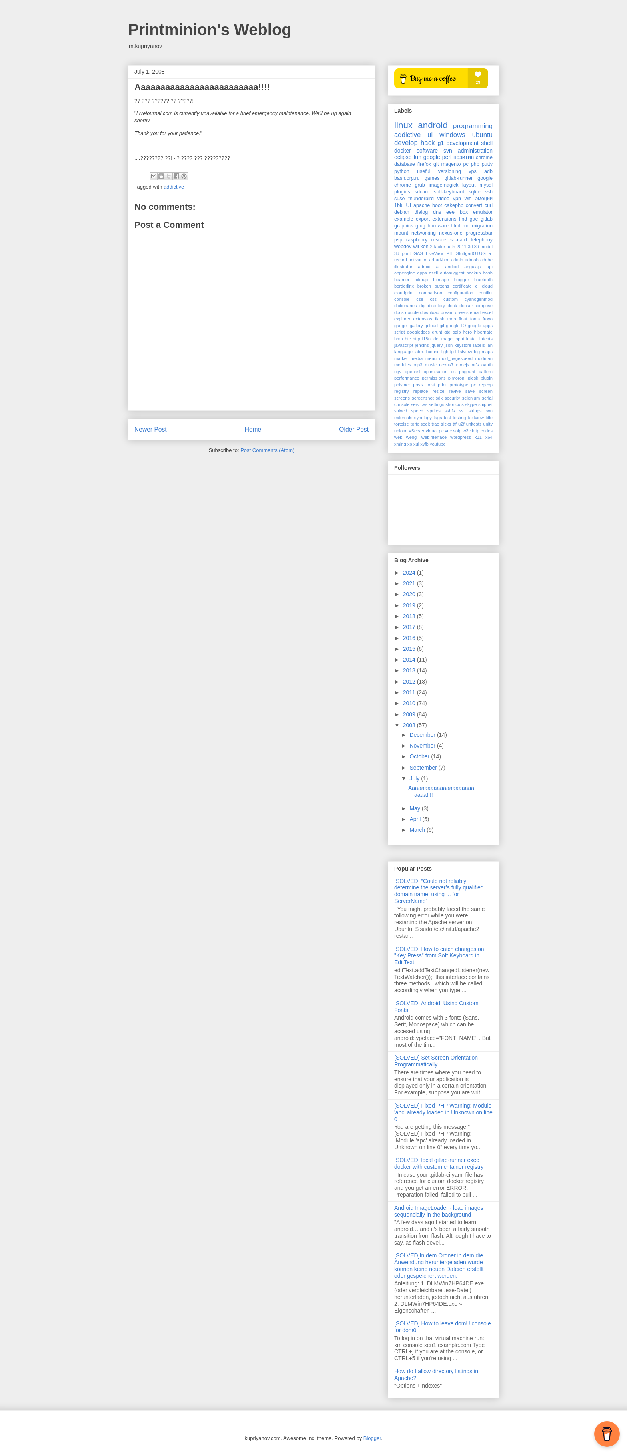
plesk (473, 378)
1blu (399, 205)
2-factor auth (442, 246)
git (436, 164)
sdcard (422, 192)
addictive (174, 187)
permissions (434, 378)
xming (400, 444)
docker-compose (476, 305)
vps (473, 171)
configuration (460, 292)
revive (455, 391)
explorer (402, 318)
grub (420, 185)
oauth (487, 364)
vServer (417, 430)
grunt (437, 332)
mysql (486, 185)
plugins (402, 192)
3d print (402, 253)
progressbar (479, 233)
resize (439, 391)
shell (487, 143)
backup (474, 273)
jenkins (422, 345)
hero (467, 332)
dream (447, 312)
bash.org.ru (407, 178)
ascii (433, 273)
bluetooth (483, 279)
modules (402, 364)
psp (398, 240)
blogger (461, 279)
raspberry (416, 240)
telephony (482, 240)
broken (424, 286)
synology (423, 417)
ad (431, 259)
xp (409, 444)
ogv (397, 371)
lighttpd (448, 351)
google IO (456, 325)
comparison (430, 292)
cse (419, 299)
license (433, 351)
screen (486, 391)
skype (471, 404)
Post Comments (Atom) (267, 450)
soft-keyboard (449, 192)
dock (452, 305)
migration (482, 226)
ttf (455, 424)
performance (406, 378)
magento (451, 164)
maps (487, 351)
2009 (410, 714)
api (490, 266)
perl (446, 157)
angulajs (472, 266)
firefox (424, 164)
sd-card (458, 240)
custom (450, 299)
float (463, 318)
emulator (483, 212)
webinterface (434, 437)
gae (474, 219)
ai (438, 266)
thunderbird (421, 198)
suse (399, 198)
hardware (438, 226)
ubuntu (482, 135)
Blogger (372, 1438)
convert (474, 205)
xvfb (424, 444)
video (443, 198)
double (412, 312)
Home (253, 429)
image (446, 338)
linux (403, 125)
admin (457, 259)
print (442, 384)
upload (401, 430)
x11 (478, 437)
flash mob (445, 318)
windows (452, 135)
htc (408, 338)
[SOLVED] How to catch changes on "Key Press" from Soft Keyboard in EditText (439, 956)
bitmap (421, 279)
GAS (418, 253)
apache (421, 205)
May (415, 808)
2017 (410, 627)
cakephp (453, 205)
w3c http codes (478, 430)
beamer (401, 279)
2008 (410, 725)
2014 (410, 659)
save (470, 391)
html (456, 226)
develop (406, 143)
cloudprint (404, 292)
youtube (438, 444)
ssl (462, 410)
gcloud (431, 325)
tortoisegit (420, 424)
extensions (444, 219)
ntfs (475, 364)
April (415, 819)
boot (437, 205)
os (453, 371)
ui (430, 135)
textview (476, 417)
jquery (437, 345)
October (420, 756)
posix (418, 384)
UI (408, 205)
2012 (410, 681)
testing (459, 417)
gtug (420, 226)
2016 (410, 638)
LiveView (435, 253)
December (423, 735)
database (404, 164)
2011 (462, 246)
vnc (448, 430)
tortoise (401, 424)
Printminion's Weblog (210, 29)
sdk (439, 398)
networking (423, 233)
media (417, 358)
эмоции (484, 198)
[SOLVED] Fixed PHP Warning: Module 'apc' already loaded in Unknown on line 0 (443, 1112)
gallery (416, 325)
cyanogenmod (479, 299)
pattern (486, 371)
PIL (450, 253)
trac (435, 424)
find (463, 219)
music (431, 364)
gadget (401, 325)
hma (398, 338)
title (489, 417)
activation (418, 259)
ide (436, 338)
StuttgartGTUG (471, 253)
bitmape (441, 279)
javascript (403, 345)
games (432, 178)
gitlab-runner (459, 178)
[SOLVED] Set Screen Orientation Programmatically (436, 1061)
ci (477, 286)
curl (489, 205)
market (401, 358)
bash (488, 273)
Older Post (354, 429)
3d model (483, 246)
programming (473, 126)
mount (401, 233)
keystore (463, 345)
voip (457, 430)
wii (416, 246)
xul (416, 444)
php (475, 164)
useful (424, 171)
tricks (446, 424)
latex (419, 351)
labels (479, 345)
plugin (487, 378)
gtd (447, 332)
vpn (457, 198)
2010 (410, 703)
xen (425, 246)
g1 (441, 143)
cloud (487, 286)
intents (486, 338)
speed (417, 410)
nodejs (462, 364)
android (433, 125)
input (459, 338)
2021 (410, 583)
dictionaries (405, 305)
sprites (434, 410)
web (398, 437)
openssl (413, 371)
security (452, 398)
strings (475, 410)
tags (437, 417)
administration (475, 150)
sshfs (450, 410)
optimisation (436, 371)
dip (422, 305)
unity (488, 424)
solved (400, 410)
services (419, 404)
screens (402, 398)
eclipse (403, 157)
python (401, 171)
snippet (485, 404)
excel (487, 312)
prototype (459, 384)
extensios (422, 318)
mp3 (418, 364)
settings (436, 404)
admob (472, 259)
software (427, 150)
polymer (402, 384)
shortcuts (454, 404)
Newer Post (150, 429)
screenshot (423, 398)
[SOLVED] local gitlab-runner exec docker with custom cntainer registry (438, 1163)
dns (437, 212)
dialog (421, 212)
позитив (463, 157)
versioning (449, 171)
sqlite (474, 192)
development (463, 143)
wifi (468, 198)
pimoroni (456, 378)
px (473, 384)
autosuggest (452, 273)
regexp (486, 384)
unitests (474, 424)
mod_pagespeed (456, 358)
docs (399, 312)
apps (422, 273)
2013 (410, 670)
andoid (452, 266)
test (447, 417)
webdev (402, 246)
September (423, 767)
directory (436, 305)
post (431, 384)
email (475, 312)
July (415, 778)
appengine (404, 273)
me (466, 226)
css (433, 299)
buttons (442, 286)
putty (487, 164)
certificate (462, 286)
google (431, 157)
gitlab (487, 219)
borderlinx (404, 286)
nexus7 (446, 364)
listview (465, 351)
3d (470, 246)
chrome (484, 157)
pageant (467, 371)
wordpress (460, 437)
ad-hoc (442, 259)
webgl (412, 437)
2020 (410, 594)
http (416, 338)
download (429, 312)
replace (420, 391)
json (449, 345)
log (477, 351)
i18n (426, 338)
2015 (410, 649)
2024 (410, 572)
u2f (461, 424)
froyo (488, 318)
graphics (403, 226)
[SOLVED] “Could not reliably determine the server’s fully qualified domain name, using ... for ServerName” (439, 891)
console (402, 299)
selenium (471, 398)
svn (447, 150)
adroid (424, 266)
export (423, 219)
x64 (489, 437)
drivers (462, 312)
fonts (475, 318)
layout (469, 185)
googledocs (418, 332)
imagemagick (443, 185)
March (418, 830)
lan (490, 345)
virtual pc (435, 430)
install (472, 338)
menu (431, 358)
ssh (489, 192)
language (403, 351)
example (403, 219)
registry (401, 391)
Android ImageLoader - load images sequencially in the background (438, 1211)
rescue (439, 240)
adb (488, 171)
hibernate (483, 332)
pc (465, 164)
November (423, 745)
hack (428, 143)
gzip (457, 332)
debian (401, 212)
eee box (457, 212)
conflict (486, 292)
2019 (410, 605)
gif (441, 325)
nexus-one (451, 233)
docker (402, 150)
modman (484, 358)
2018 (410, 616)
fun (417, 157)
